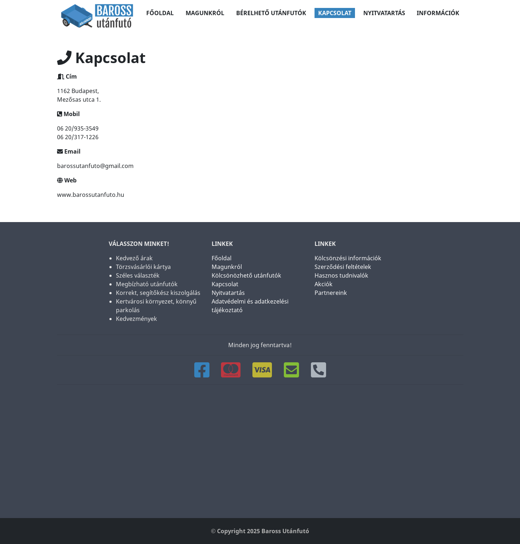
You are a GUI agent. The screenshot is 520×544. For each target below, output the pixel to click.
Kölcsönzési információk (347, 258)
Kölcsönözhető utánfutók (246, 275)
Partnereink (330, 293)
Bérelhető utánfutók (271, 13)
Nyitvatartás (384, 13)
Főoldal (160, 13)
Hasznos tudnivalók (341, 275)
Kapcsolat (334, 13)
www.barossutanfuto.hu (90, 195)
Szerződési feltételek (342, 267)
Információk (438, 13)
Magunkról (205, 13)
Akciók (323, 284)
